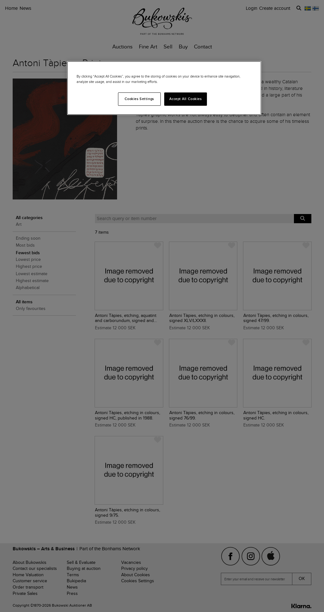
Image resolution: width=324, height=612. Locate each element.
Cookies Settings (139, 99)
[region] (164, 88)
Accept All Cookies (185, 99)
